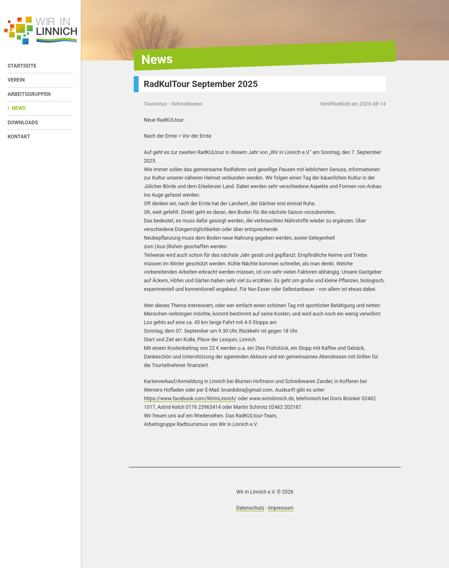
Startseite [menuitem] (21, 66)
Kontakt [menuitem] (18, 136)
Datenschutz (250, 508)
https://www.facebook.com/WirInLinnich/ (190, 398)
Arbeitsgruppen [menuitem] (29, 94)
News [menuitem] (19, 108)
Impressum (281, 508)
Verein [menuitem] (16, 80)
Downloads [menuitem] (22, 122)
